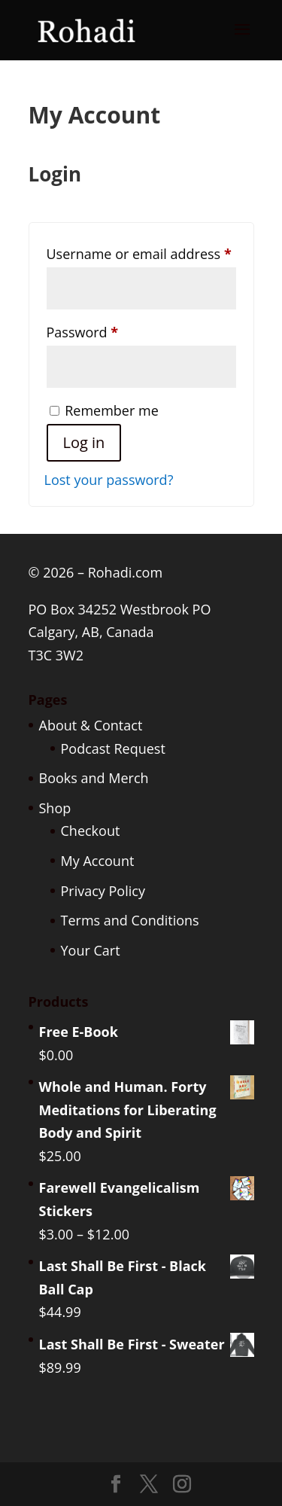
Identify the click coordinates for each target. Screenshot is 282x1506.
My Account (98, 861)
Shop (55, 808)
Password (111, 330)
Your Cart (90, 950)
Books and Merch (94, 778)
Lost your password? (109, 480)
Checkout (90, 831)
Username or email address (141, 251)
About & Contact (91, 725)
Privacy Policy (103, 891)
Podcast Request (113, 748)
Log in (84, 442)
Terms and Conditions (130, 920)
